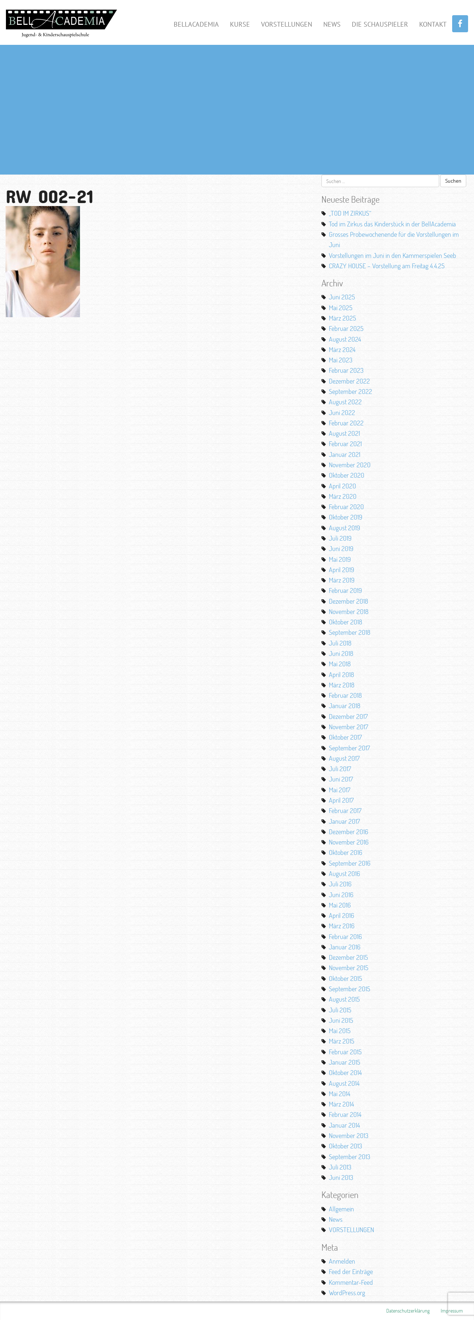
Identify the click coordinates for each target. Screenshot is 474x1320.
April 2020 (342, 486)
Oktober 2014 (345, 1072)
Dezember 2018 (348, 601)
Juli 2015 (340, 1010)
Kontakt (433, 24)
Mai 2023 (341, 360)
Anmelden (342, 1261)
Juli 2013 (340, 1167)
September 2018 (349, 632)
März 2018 (341, 685)
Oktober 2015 (345, 978)
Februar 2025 (346, 328)
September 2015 (349, 989)
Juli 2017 (340, 769)
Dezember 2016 (348, 832)
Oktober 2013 (345, 1146)
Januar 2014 (344, 1125)
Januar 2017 (344, 821)
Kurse (240, 24)
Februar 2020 (346, 507)
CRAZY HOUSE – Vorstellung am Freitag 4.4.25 (387, 266)
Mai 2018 (340, 664)
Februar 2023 (346, 370)
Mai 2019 (340, 559)
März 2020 (343, 496)
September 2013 (349, 1156)
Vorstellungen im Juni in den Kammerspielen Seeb (392, 255)
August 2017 (344, 758)
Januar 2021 (344, 454)
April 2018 (341, 674)
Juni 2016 (341, 894)
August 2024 (345, 339)
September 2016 (349, 863)
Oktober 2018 (345, 622)
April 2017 (341, 800)
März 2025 (342, 318)
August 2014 (344, 1083)
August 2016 (344, 873)
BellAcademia (196, 24)
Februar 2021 (345, 444)
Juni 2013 (341, 1177)
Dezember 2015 (348, 957)
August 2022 (345, 402)
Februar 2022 (346, 423)
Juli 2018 (340, 643)
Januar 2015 (344, 1062)
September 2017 (349, 748)
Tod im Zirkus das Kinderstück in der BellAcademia (392, 224)
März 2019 (341, 580)
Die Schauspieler (380, 24)
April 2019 (341, 570)
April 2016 (341, 915)
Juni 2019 (341, 548)
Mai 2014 (339, 1094)
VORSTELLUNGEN (351, 1230)
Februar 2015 (345, 1052)
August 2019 (344, 528)
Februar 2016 (345, 936)
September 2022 (350, 391)
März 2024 (342, 349)
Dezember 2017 (348, 716)
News (332, 24)
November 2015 (348, 968)
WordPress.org (347, 1293)
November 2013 (348, 1135)
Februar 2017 (345, 810)
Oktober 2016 (345, 852)
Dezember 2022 (349, 381)
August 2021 (344, 433)
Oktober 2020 (346, 475)
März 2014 (341, 1104)
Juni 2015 (341, 1020)
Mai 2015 (340, 1031)
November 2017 (348, 727)
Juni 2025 (342, 297)
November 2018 (348, 611)
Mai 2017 (339, 790)
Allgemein (341, 1209)
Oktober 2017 (345, 737)
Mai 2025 (341, 308)
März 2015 (341, 1041)
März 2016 (341, 926)
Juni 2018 (341, 653)
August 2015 (344, 999)
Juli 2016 (340, 884)
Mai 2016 (340, 905)
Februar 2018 (345, 695)
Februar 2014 (345, 1114)
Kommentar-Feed (351, 1282)
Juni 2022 (342, 412)
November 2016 (348, 842)
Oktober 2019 (345, 517)
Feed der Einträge (351, 1271)
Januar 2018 (344, 706)
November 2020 (350, 465)
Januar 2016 (344, 947)
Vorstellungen (286, 24)
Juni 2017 (341, 779)
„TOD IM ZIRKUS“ (350, 213)
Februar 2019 (345, 590)
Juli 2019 (340, 538)
